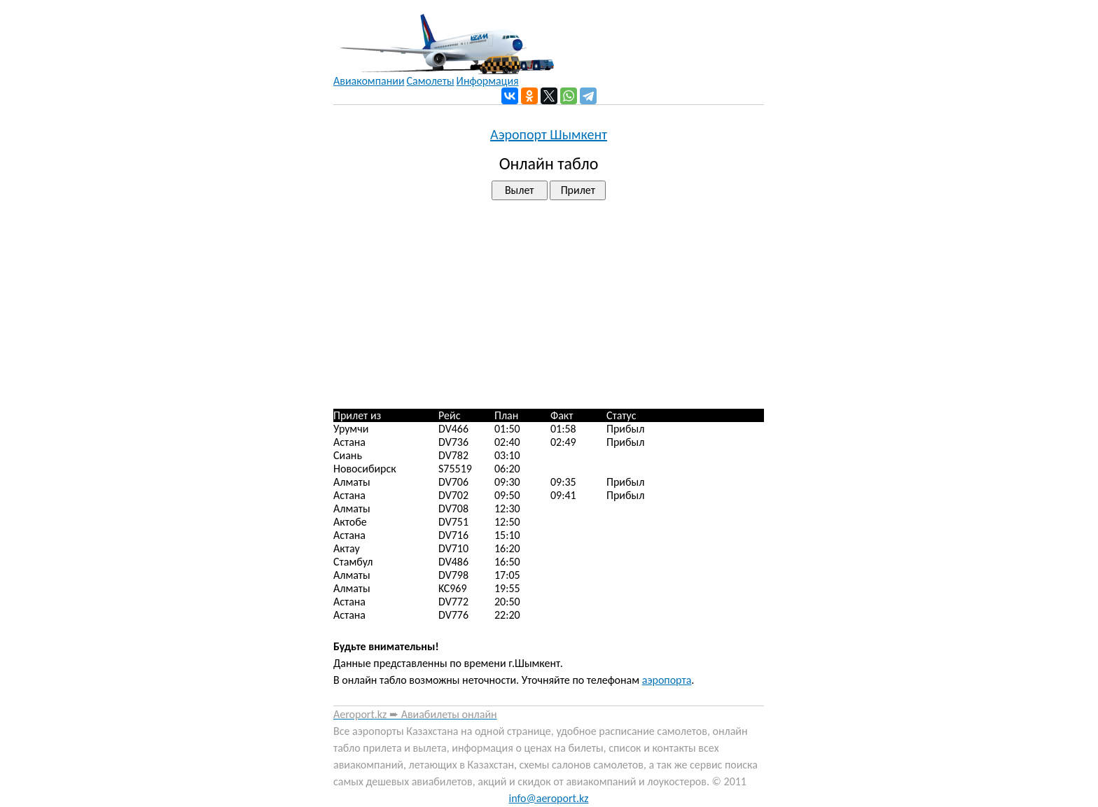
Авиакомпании (369, 80)
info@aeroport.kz (548, 798)
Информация (488, 80)
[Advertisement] (549, 304)
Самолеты (430, 80)
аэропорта (667, 680)
